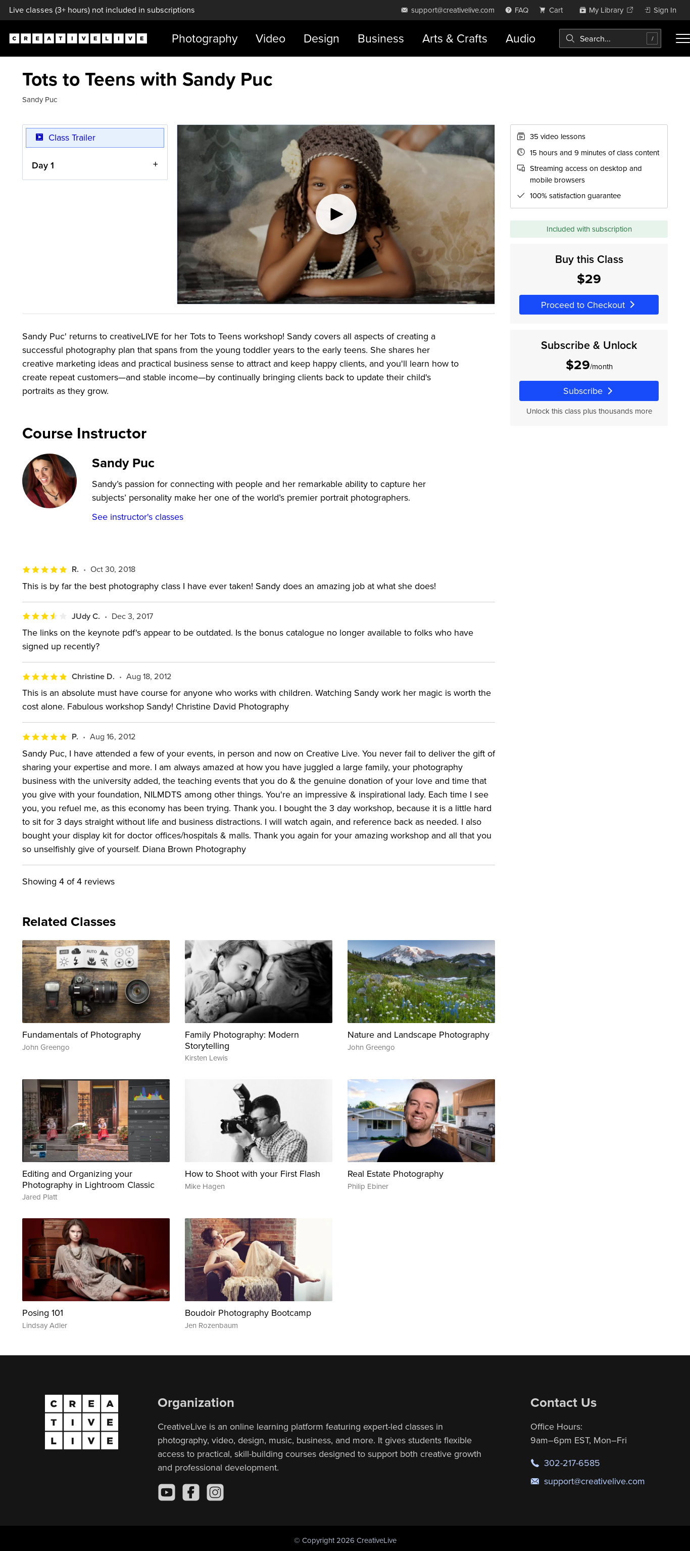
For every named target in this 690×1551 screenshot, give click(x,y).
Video (270, 38)
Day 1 (43, 165)
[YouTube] (167, 1492)
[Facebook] (191, 1492)
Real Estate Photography (395, 1173)
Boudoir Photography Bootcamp (248, 1312)
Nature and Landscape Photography (418, 1034)
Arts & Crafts (454, 38)
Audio (520, 38)
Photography (204, 38)
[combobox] (610, 38)
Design (321, 38)
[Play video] (336, 214)
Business (381, 38)
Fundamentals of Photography (81, 1034)
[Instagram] (215, 1492)
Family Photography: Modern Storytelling (242, 1040)
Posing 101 (42, 1312)
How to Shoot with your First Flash (252, 1173)
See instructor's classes (137, 516)
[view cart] (553, 10)
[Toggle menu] (683, 38)
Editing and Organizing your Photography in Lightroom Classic (88, 1179)
